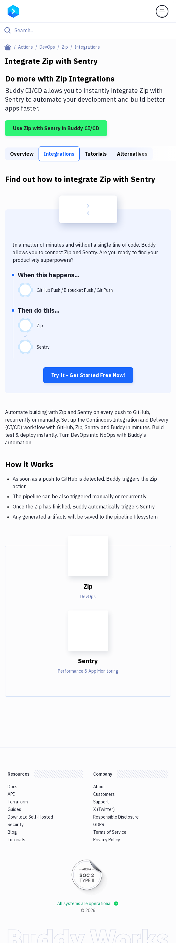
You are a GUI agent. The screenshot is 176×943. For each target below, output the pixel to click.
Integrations (59, 154)
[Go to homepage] (13, 11)
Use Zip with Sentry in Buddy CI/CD (56, 128)
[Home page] (9, 47)
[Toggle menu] (162, 11)
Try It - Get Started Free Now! (88, 375)
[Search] (93, 30)
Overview (21, 154)
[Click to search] (88, 30)
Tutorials (96, 154)
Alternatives (132, 154)
